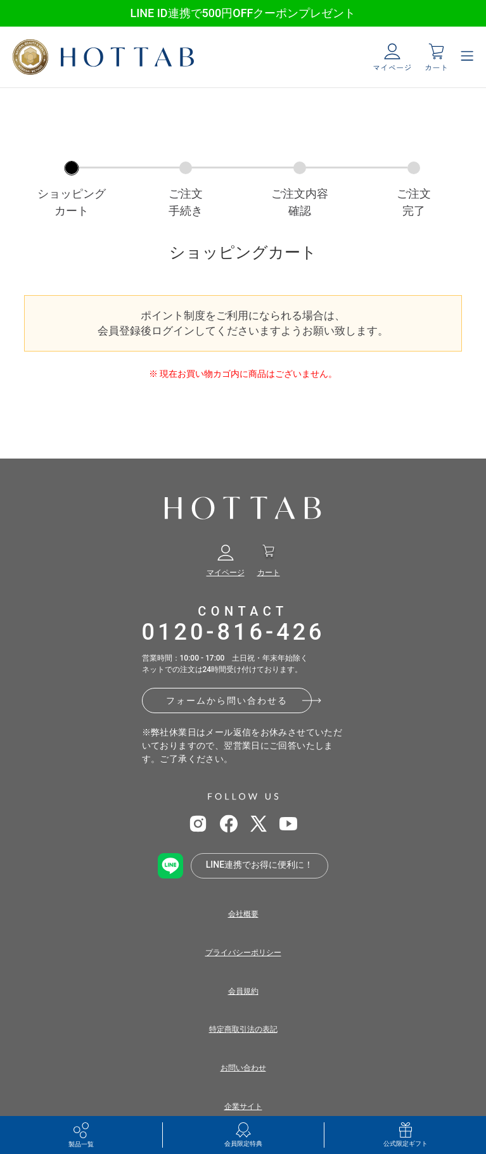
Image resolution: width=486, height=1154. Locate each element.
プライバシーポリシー (243, 952)
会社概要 (243, 914)
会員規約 (243, 991)
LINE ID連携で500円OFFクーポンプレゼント (242, 13)
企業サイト (243, 1106)
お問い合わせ (243, 1067)
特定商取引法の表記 (243, 1029)
